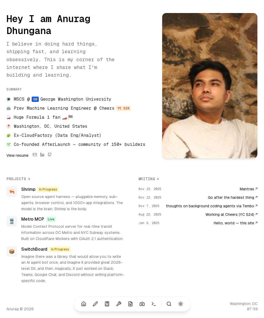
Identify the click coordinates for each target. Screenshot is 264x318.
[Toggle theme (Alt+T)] (180, 304)
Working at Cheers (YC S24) (232, 214)
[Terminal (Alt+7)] (153, 304)
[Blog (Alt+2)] (95, 304)
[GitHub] (50, 155)
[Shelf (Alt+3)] (107, 304)
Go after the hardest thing (233, 197)
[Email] (35, 155)
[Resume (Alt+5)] (130, 304)
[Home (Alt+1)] (83, 304)
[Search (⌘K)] (169, 304)
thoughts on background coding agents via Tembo (212, 206)
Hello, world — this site (236, 223)
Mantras (249, 189)
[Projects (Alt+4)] (118, 304)
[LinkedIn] (42, 155)
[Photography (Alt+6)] (142, 304)
